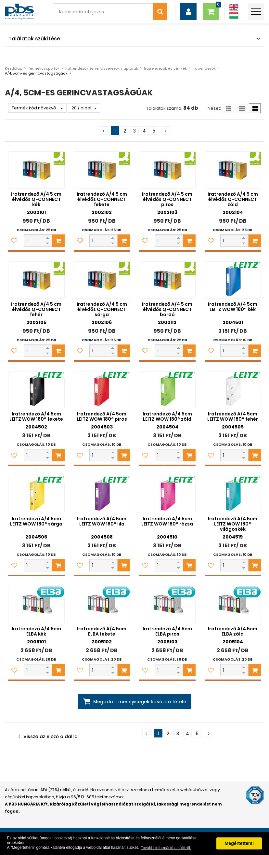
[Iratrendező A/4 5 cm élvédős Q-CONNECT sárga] (102, 280)
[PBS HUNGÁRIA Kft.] (19, 12)
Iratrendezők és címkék (165, 68)
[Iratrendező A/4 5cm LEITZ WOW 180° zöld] (167, 390)
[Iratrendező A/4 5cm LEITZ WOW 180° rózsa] (167, 494)
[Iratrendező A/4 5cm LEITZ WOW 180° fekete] (36, 390)
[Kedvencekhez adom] (14, 240)
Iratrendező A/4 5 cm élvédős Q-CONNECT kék (36, 199)
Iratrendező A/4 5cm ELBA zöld (232, 631)
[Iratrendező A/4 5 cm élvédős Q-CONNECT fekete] (102, 170)
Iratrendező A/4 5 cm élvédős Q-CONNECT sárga (102, 309)
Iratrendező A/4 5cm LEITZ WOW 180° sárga (36, 521)
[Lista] (228, 108)
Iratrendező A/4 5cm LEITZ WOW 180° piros (102, 416)
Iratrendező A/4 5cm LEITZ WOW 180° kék (232, 307)
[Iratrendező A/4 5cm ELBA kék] (36, 604)
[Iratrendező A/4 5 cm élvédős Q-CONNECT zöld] (233, 170)
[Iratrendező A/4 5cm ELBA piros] (167, 604)
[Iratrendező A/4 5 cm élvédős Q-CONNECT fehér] (36, 280)
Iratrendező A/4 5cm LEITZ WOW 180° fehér (232, 416)
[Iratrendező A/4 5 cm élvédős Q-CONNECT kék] (36, 170)
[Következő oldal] (165, 130)
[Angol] (233, 7)
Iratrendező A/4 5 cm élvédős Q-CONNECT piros (167, 199)
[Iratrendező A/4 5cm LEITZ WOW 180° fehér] (233, 390)
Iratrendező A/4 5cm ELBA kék (36, 631)
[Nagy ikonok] (255, 108)
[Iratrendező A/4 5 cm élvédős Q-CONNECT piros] (167, 170)
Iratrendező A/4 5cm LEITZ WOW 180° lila (101, 521)
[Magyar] (233, 15)
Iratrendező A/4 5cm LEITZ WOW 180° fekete (36, 416)
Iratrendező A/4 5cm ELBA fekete (101, 631)
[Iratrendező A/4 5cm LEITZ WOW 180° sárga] (36, 494)
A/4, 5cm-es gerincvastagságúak (36, 73)
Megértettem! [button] (239, 843)
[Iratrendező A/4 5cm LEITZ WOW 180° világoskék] (233, 494)
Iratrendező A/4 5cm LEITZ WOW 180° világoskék (232, 523)
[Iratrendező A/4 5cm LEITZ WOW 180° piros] (102, 390)
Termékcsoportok (43, 68)
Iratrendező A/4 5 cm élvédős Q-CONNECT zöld (233, 199)
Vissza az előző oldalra (50, 736)
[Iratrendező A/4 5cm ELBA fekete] (102, 604)
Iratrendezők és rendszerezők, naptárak (101, 68)
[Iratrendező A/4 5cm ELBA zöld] (233, 604)
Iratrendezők (204, 68)
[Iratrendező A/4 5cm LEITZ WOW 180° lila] (102, 494)
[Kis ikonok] (242, 108)
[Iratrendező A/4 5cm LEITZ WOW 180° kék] (233, 280)
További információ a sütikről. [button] (166, 848)
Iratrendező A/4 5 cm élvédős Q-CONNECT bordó (167, 309)
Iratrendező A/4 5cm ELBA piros (167, 631)
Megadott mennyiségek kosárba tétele (139, 701)
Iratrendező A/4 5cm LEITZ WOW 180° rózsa (167, 521)
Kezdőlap (13, 68)
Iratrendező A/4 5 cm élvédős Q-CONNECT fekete (102, 199)
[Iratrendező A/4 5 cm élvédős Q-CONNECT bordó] (167, 280)
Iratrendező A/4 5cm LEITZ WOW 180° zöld (167, 416)
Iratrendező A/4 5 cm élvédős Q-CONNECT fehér (36, 309)
